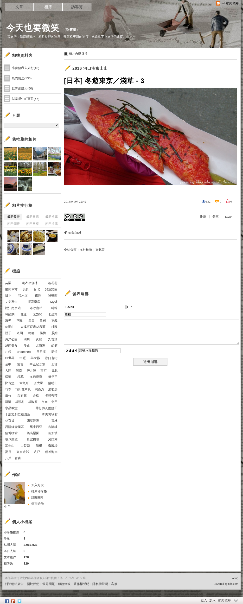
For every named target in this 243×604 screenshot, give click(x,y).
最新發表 (13, 216)
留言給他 (37, 504)
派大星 (38, 383)
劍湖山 (9, 327)
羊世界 (35, 358)
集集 (31, 320)
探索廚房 (34, 302)
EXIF (228, 216)
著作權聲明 (81, 584)
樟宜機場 (33, 439)
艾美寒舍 (11, 302)
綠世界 (9, 358)
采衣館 (22, 395)
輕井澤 (31, 370)
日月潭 (41, 352)
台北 (37, 289)
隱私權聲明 (100, 584)
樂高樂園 (33, 433)
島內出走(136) (22, 78)
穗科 (54, 308)
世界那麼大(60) (22, 88)
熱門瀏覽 (13, 224)
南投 (20, 320)
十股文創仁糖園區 (17, 414)
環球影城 (11, 439)
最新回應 (32, 216)
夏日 (8, 452)
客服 (114, 584)
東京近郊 (22, 452)
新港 (8, 402)
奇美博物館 (50, 414)
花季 (8, 389)
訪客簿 (77, 7)
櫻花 (20, 377)
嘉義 (54, 320)
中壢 (22, 358)
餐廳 (31, 333)
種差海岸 (51, 452)
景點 (54, 333)
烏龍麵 (9, 314)
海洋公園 (11, 339)
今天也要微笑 (32, 28)
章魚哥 (24, 383)
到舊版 (71, 30)
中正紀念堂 (37, 364)
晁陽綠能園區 (14, 427)
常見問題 (48, 584)
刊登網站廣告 (14, 584)
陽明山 (53, 383)
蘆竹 (8, 395)
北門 (54, 402)
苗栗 (8, 283)
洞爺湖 (39, 389)
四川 (27, 339)
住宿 (43, 320)
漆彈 (8, 320)
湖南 (19, 370)
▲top (235, 578)
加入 (212, 600)
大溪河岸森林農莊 (32, 327)
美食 (26, 289)
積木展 (23, 295)
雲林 (54, 420)
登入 (204, 600)
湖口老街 (51, 358)
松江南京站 (13, 308)
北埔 (54, 364)
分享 (215, 216)
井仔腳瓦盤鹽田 (47, 408)
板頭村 (20, 402)
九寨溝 (53, 339)
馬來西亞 (36, 427)
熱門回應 (32, 224)
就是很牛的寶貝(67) (25, 99)
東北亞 (100, 250)
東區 (38, 295)
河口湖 (53, 439)
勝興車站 (11, 289)
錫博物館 (11, 433)
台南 (44, 402)
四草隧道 (33, 420)
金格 (36, 395)
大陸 (8, 370)
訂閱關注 (37, 497)
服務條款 (64, 584)
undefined (74, 232)
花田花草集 (23, 389)
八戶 (8, 458)
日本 (8, 295)
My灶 (54, 302)
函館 (54, 345)
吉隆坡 (53, 427)
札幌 (8, 352)
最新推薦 (51, 216)
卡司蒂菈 (51, 395)
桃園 (54, 327)
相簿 (48, 7)
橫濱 (8, 377)
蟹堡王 (53, 377)
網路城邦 (224, 600)
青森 (18, 458)
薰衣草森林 (30, 283)
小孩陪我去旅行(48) (25, 68)
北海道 (40, 345)
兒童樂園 (51, 289)
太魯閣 (37, 314)
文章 (19, 7)
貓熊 (20, 364)
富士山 (9, 445)
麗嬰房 (53, 389)
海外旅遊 (86, 250)
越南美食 (11, 345)
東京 (43, 370)
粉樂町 (53, 295)
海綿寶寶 (36, 377)
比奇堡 (9, 383)
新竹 (54, 352)
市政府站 (36, 308)
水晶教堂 (11, 408)
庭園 (20, 333)
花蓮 (23, 314)
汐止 (27, 345)
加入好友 (37, 485)
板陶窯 (33, 402)
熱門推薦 (51, 224)
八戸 (37, 452)
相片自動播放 (78, 54)
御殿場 (53, 445)
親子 (8, 333)
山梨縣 (25, 445)
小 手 (7, 507)
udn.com (233, 583)
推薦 (203, 216)
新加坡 (53, 433)
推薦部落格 (39, 491)
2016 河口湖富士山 (90, 68)
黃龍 (39, 339)
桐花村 (53, 283)
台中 (8, 364)
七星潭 (53, 314)
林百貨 (9, 420)
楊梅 (43, 333)
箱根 (39, 445)
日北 (54, 370)
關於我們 (33, 584)
